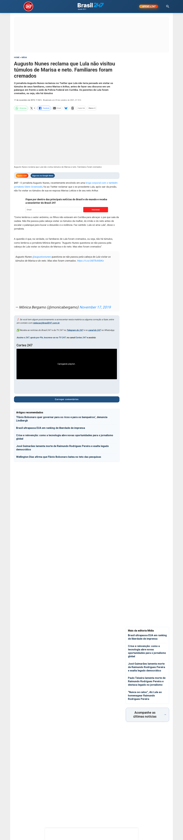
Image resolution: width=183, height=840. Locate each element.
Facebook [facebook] (44, 108)
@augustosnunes (41, 256)
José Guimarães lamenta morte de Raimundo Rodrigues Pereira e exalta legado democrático (146, 667)
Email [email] (57, 108)
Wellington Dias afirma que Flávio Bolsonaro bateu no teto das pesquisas (58, 456)
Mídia (24, 57)
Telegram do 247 (75, 330)
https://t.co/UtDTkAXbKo (90, 260)
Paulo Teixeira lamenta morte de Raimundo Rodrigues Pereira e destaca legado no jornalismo (146, 681)
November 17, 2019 (95, 307)
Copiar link (81, 108)
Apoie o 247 (22, 176)
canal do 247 (94, 330)
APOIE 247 (148, 6)
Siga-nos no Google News (42, 176)
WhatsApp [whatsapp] (20, 108)
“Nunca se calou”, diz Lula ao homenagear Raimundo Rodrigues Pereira (145, 695)
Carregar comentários (67, 399)
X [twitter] (32, 108)
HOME (17, 57)
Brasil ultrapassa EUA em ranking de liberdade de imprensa (50, 427)
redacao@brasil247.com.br (46, 323)
